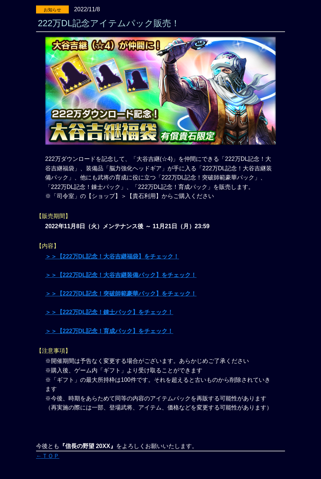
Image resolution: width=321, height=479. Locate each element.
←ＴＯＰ (47, 456)
